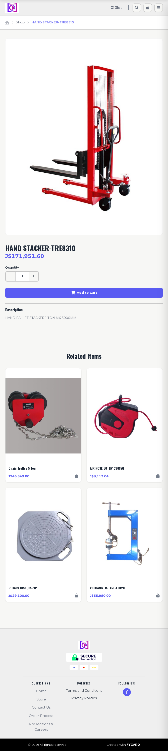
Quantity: (12, 268)
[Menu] (158, 8)
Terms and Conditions (84, 690)
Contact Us (41, 707)
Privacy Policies (84, 698)
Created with (123, 744)
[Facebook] (127, 692)
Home (41, 691)
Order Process (41, 716)
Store (41, 699)
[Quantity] (22, 276)
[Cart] (148, 8)
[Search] (137, 8)
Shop (20, 22)
